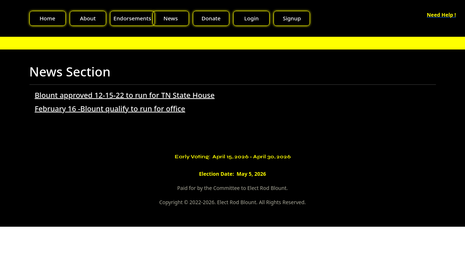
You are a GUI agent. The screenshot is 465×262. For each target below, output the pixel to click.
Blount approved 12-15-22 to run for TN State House (125, 95)
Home (47, 18)
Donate (211, 18)
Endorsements (132, 18)
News (170, 18)
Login (251, 18)
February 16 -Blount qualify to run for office (110, 109)
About (88, 18)
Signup (292, 18)
